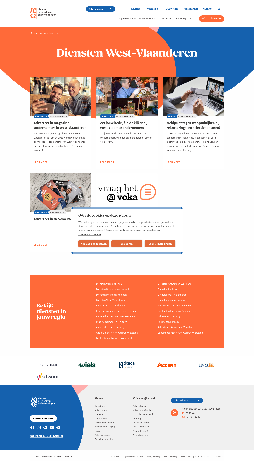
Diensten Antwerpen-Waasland (175, 283)
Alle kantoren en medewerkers (46, 436)
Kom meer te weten (89, 234)
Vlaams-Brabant (140, 430)
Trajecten (167, 18)
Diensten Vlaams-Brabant (171, 299)
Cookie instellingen (188, 456)
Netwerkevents (147, 18)
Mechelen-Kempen (142, 422)
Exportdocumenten (104, 439)
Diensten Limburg (167, 289)
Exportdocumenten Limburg (111, 321)
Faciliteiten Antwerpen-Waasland (114, 338)
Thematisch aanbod (104, 422)
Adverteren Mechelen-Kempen (174, 305)
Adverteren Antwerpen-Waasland (176, 327)
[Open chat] (220, 9)
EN (31, 456)
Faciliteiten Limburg (168, 321)
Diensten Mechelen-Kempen (111, 294)
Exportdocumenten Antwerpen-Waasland (180, 332)
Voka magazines (102, 434)
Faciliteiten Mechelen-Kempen (174, 311)
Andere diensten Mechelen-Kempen (115, 316)
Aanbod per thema (186, 18)
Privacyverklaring (153, 456)
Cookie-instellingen (160, 243)
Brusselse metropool (143, 414)
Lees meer (41, 162)
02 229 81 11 (190, 413)
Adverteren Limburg (169, 316)
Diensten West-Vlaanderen (110, 299)
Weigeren (127, 243)
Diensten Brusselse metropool (112, 289)
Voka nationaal (140, 405)
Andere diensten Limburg (110, 327)
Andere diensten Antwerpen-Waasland (117, 332)
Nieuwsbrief (46, 456)
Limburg (137, 418)
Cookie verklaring (170, 456)
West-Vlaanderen (141, 434)
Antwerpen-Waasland (143, 410)
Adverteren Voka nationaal (110, 305)
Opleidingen (126, 18)
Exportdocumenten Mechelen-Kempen (117, 311)
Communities (101, 418)
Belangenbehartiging (105, 426)
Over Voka (172, 9)
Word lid (68, 456)
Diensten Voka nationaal (109, 283)
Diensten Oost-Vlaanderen (172, 294)
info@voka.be (191, 417)
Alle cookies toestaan (94, 243)
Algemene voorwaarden (133, 456)
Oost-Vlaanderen (141, 426)
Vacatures (153, 9)
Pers (37, 456)
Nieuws (135, 9)
